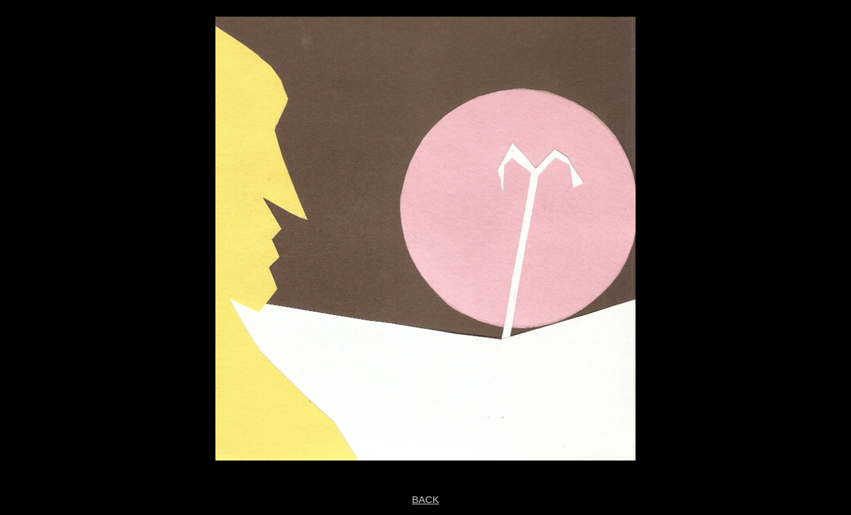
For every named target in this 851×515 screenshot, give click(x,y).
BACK (425, 499)
